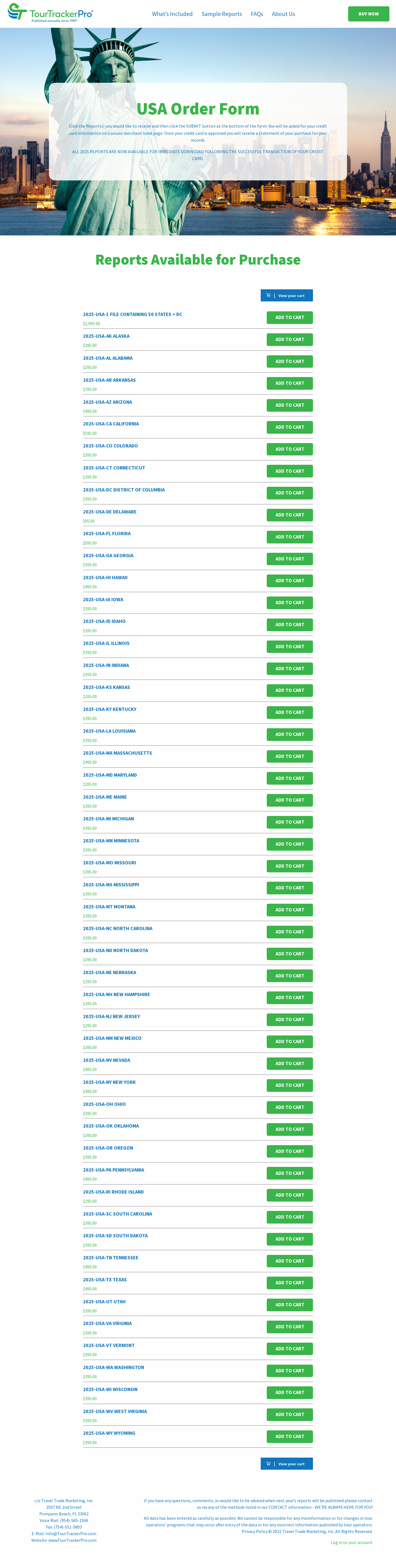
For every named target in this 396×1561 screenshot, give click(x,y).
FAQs (257, 14)
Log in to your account (352, 1542)
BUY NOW (369, 14)
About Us (283, 14)
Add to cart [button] (290, 317)
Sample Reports (222, 14)
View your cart (292, 295)
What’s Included (172, 14)
